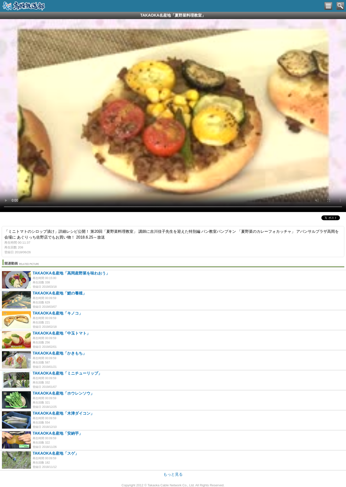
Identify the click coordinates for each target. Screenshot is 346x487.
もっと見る (173, 474)
